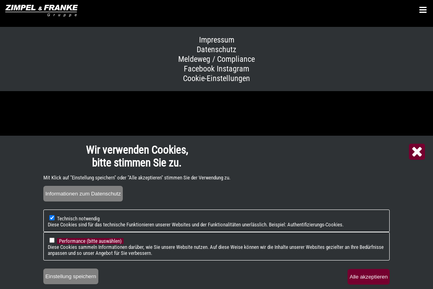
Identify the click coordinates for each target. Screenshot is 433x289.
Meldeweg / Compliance (216, 59)
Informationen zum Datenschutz (83, 200)
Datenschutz (216, 49)
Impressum (216, 40)
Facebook (199, 68)
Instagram (233, 68)
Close (417, 158)
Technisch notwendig (78, 225)
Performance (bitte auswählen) (90, 247)
